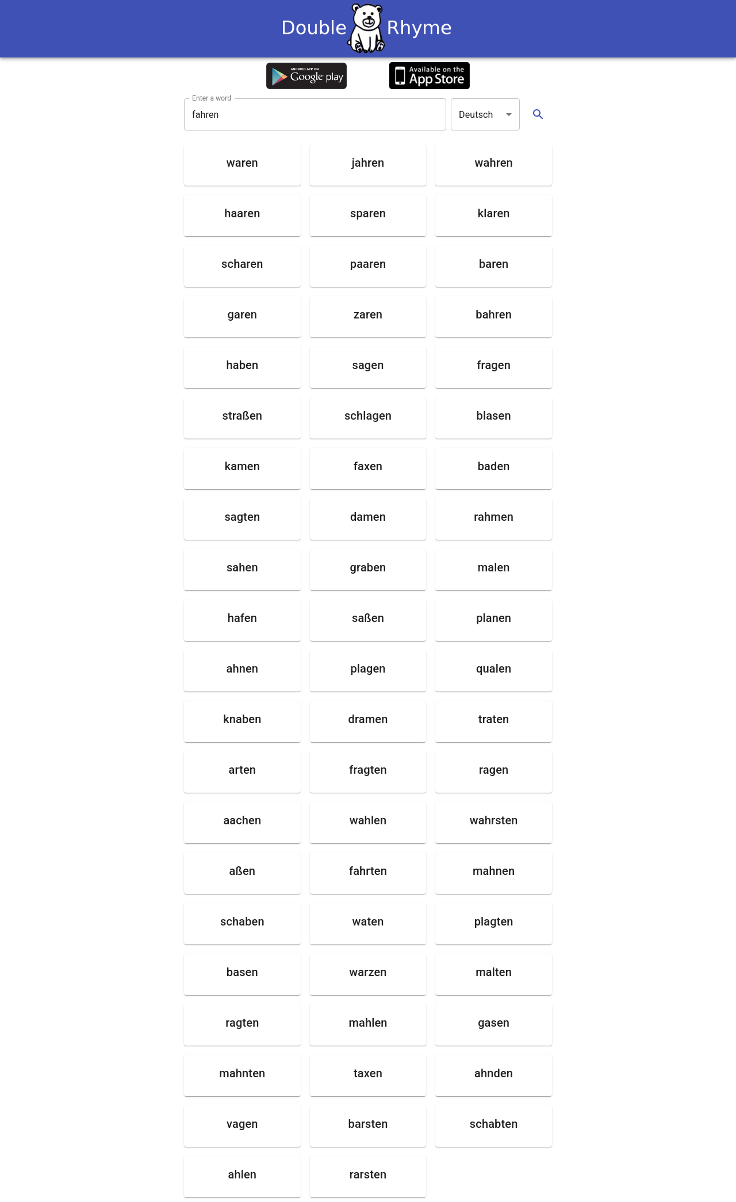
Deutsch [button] (476, 114)
